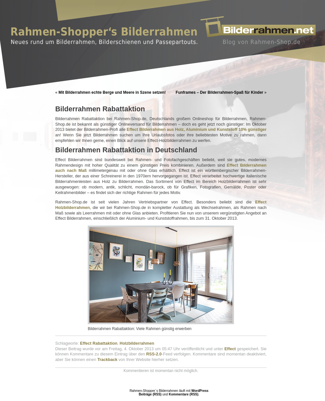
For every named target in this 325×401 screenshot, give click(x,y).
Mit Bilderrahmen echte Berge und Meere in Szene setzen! (112, 92)
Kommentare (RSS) (183, 394)
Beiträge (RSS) (150, 394)
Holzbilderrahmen (137, 343)
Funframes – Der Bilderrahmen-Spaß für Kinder (219, 92)
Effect (230, 349)
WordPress (200, 391)
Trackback (108, 359)
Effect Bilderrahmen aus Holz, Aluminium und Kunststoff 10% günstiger (196, 129)
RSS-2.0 (154, 354)
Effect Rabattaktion (98, 343)
